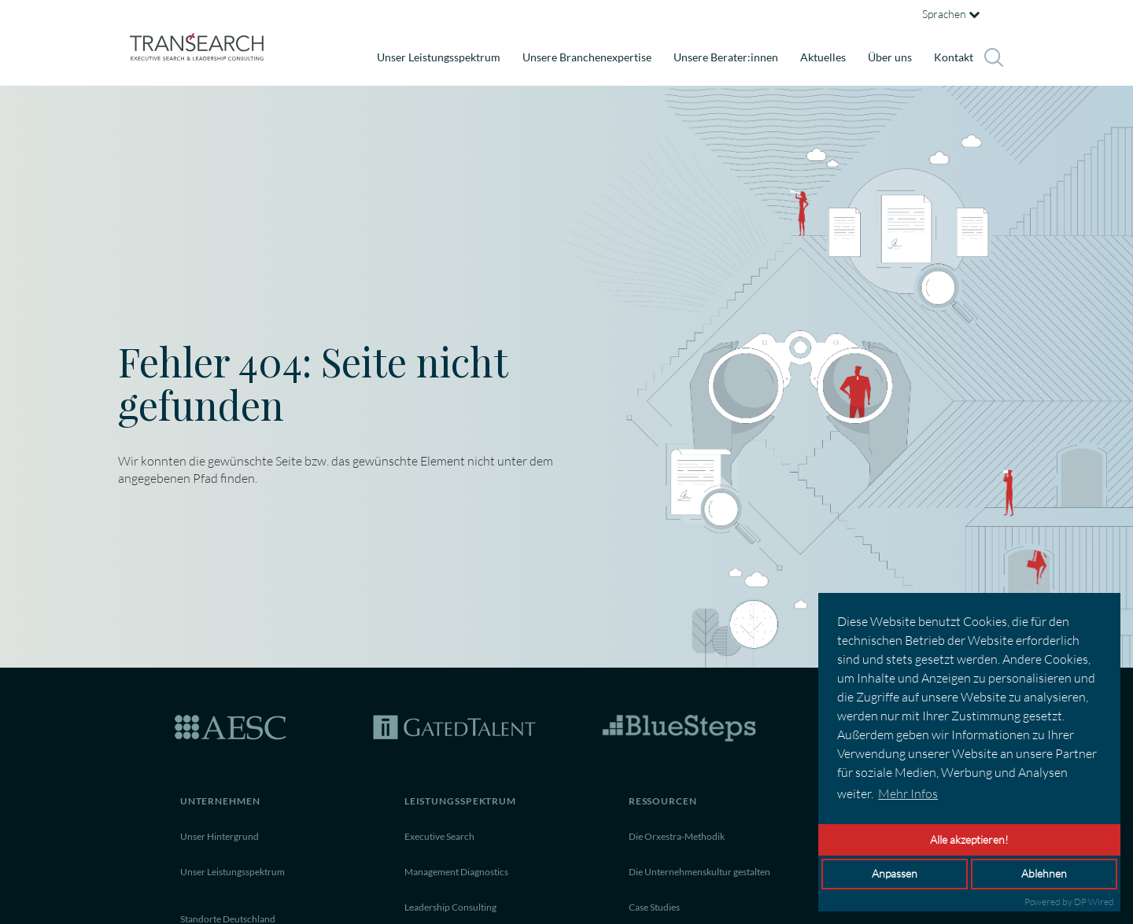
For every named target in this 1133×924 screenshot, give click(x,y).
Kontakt (953, 57)
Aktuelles (823, 57)
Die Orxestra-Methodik (677, 836)
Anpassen (894, 873)
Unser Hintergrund (219, 836)
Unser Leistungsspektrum (438, 57)
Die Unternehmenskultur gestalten (699, 872)
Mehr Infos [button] (908, 793)
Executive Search (439, 836)
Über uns (890, 57)
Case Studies (654, 907)
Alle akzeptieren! (969, 839)
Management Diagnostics (456, 872)
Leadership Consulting (450, 907)
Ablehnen (1044, 873)
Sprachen (951, 13)
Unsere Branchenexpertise (586, 57)
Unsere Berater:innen (726, 57)
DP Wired (1094, 901)
